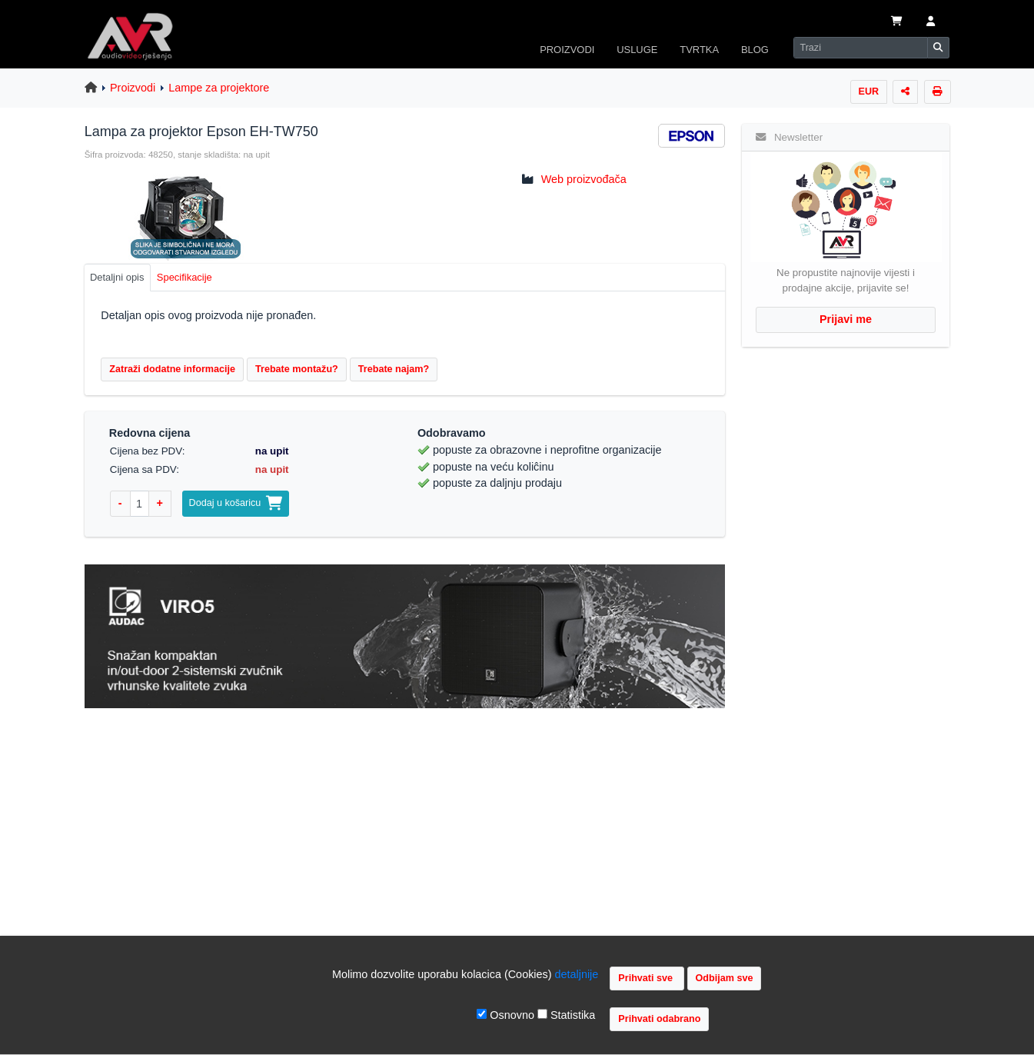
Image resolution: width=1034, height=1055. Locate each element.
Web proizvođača (584, 179)
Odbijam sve (724, 978)
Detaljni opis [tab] (117, 277)
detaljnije (577, 974)
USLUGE (637, 49)
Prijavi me (846, 319)
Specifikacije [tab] (184, 277)
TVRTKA (699, 49)
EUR (869, 91)
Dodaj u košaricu (236, 503)
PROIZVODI (567, 49)
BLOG (755, 49)
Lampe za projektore (218, 88)
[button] (929, 22)
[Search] (860, 47)
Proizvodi (132, 88)
